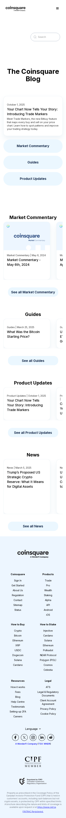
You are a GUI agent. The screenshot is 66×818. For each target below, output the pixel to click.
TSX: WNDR (44, 744)
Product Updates (33, 179)
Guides (33, 162)
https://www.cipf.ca (46, 807)
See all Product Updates (33, 433)
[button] (57, 8)
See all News (33, 526)
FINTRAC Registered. (33, 811)
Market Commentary (33, 146)
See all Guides (33, 361)
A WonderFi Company (26, 744)
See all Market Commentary (33, 292)
